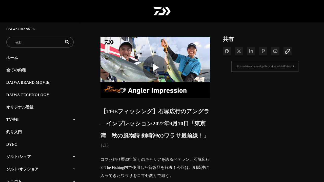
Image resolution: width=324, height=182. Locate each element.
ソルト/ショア (18, 157)
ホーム (12, 58)
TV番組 (12, 120)
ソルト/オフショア (22, 169)
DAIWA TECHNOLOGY (27, 95)
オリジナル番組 (20, 107)
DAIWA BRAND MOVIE (28, 82)
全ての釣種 (16, 70)
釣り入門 (14, 132)
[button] (67, 41)
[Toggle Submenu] (74, 119)
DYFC (11, 144)
